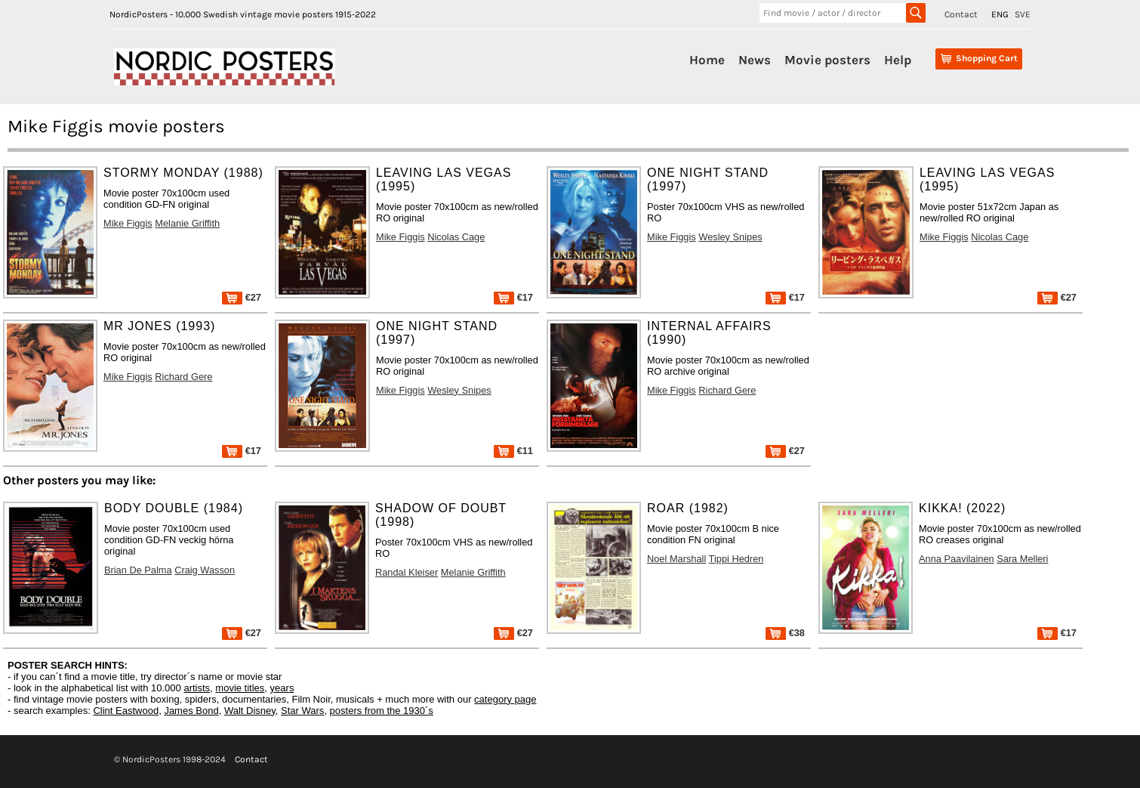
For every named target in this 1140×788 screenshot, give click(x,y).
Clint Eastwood (126, 710)
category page (505, 699)
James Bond (191, 710)
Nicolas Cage (456, 237)
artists (196, 688)
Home (707, 59)
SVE (1023, 14)
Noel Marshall (676, 558)
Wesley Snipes (730, 237)
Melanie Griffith (187, 223)
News (754, 59)
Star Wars (302, 710)
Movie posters (827, 59)
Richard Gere (183, 376)
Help (897, 59)
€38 (785, 632)
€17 (513, 297)
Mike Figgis (128, 223)
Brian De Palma (138, 570)
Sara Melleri (1022, 558)
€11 (513, 450)
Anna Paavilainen (956, 558)
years (282, 688)
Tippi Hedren (736, 558)
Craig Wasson (204, 570)
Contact (961, 14)
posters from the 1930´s (381, 710)
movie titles (239, 688)
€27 (241, 297)
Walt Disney (250, 710)
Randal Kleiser (406, 572)
